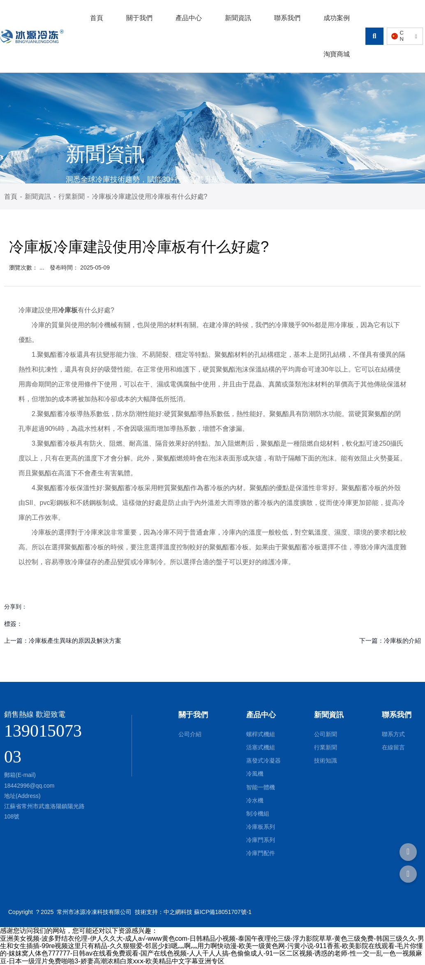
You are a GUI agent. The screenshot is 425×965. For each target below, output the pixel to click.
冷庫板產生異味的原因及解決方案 (75, 640)
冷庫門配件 (260, 853)
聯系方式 (393, 734)
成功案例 (336, 17)
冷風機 (254, 773)
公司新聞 (325, 734)
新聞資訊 (238, 17)
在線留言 (393, 747)
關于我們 (139, 17)
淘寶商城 (336, 54)
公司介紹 (189, 734)
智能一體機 (260, 787)
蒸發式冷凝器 (263, 760)
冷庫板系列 (260, 826)
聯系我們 (287, 17)
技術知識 (325, 760)
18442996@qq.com (29, 785)
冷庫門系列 (260, 840)
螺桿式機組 (260, 734)
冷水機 (254, 800)
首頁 (96, 17)
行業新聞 (71, 196)
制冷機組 (257, 813)
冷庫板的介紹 (402, 640)
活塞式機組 (260, 747)
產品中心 (189, 17)
